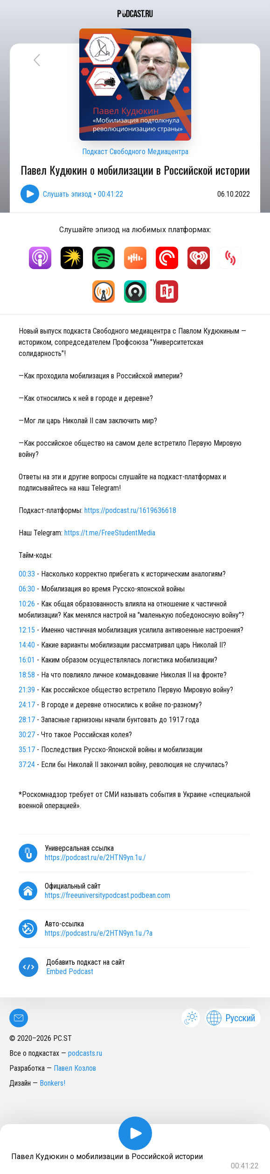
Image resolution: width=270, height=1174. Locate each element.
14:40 (27, 644)
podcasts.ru (85, 1053)
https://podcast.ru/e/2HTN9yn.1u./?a (98, 933)
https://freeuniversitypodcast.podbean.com (107, 895)
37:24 (27, 764)
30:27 (27, 734)
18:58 (27, 674)
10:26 (27, 603)
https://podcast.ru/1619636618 (129, 510)
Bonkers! (52, 1083)
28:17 (27, 719)
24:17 (27, 704)
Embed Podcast (69, 971)
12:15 (27, 630)
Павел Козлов (75, 1068)
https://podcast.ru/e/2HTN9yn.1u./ (95, 857)
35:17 (27, 749)
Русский (231, 1017)
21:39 (27, 689)
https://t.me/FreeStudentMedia (109, 532)
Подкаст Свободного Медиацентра (135, 151)
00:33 (27, 573)
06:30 (27, 588)
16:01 (27, 659)
